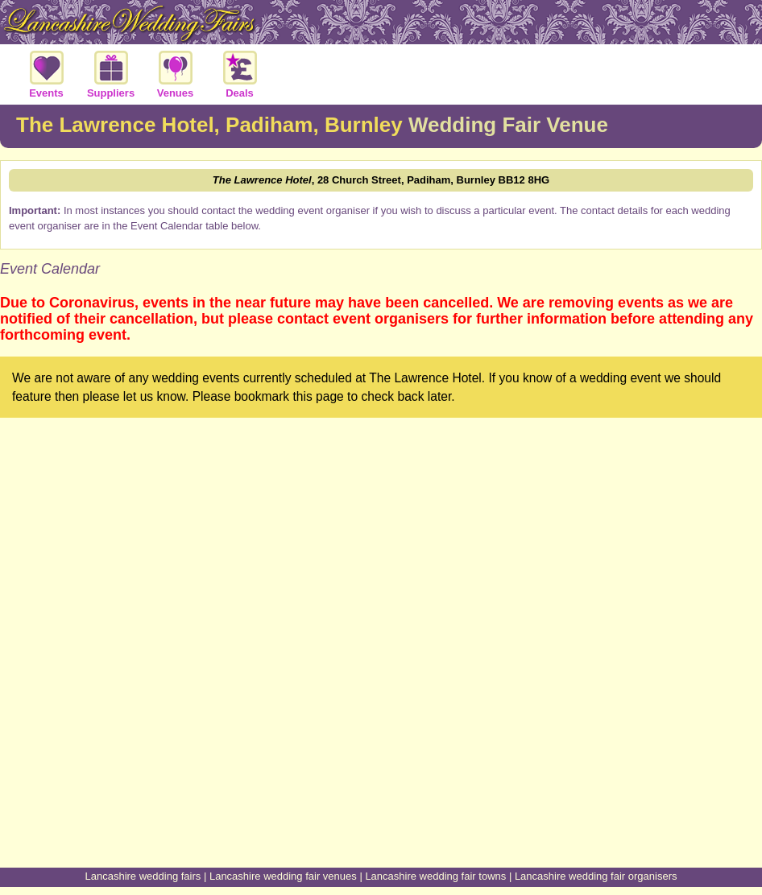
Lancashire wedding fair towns (435, 876)
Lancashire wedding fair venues (283, 876)
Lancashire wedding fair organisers (596, 876)
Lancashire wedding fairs (143, 876)
